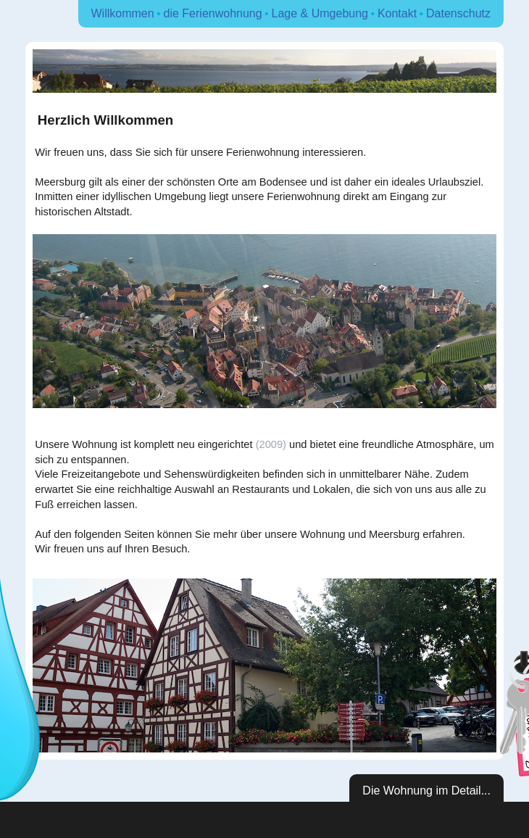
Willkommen (122, 13)
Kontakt (397, 13)
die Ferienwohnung (213, 13)
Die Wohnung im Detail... (426, 790)
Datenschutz (458, 13)
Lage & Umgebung (320, 13)
